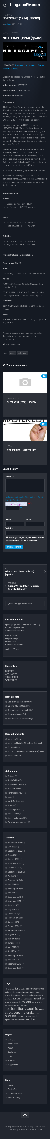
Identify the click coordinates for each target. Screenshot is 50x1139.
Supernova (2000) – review (21, 402)
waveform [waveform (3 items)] (21, 1019)
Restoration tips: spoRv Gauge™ (21, 718)
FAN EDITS (9, 671)
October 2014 (13, 926)
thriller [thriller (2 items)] (26, 1016)
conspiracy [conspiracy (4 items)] (29, 992)
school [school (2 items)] (27, 1009)
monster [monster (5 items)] (26, 1002)
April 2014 (12, 951)
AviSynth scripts (14, 789)
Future (41, 65)
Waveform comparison (17, 822)
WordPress (24, 1129)
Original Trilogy (11, 638)
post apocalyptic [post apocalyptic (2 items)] (22, 1005)
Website (9, 528)
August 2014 (13, 934)
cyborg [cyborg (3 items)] (38, 992)
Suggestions (13, 1065)
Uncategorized (14, 810)
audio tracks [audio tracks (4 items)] (31, 989)
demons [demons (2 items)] (7, 995)
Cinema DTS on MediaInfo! (19, 706)
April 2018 (12, 876)
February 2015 (14, 918)
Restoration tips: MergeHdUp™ (20, 710)
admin (8, 24)
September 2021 (15, 872)
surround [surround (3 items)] (35, 1013)
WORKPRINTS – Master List (22, 450)
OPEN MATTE (11, 674)
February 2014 (14, 955)
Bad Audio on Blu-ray (14, 644)
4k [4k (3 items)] (6, 989)
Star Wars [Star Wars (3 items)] (9, 1013)
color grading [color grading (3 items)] (10, 992)
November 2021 (14, 863)
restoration (22, 353)
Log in (10, 1085)
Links (10, 1056)
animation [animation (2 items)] (22, 989)
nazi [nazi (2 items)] (32, 1002)
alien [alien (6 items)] (16, 988)
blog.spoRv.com (25, 4)
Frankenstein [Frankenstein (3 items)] (26, 995)
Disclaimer (12, 1052)
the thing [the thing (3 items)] (19, 1016)
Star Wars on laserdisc (14, 631)
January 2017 (13, 893)
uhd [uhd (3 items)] (37, 1016)
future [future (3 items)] (33, 995)
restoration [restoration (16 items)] (14, 1008)
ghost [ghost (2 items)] (7, 999)
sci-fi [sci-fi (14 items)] (33, 1008)
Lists (9, 446)
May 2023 (12, 847)
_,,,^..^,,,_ (11, 1039)
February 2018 (14, 880)
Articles (11, 776)
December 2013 (14, 964)
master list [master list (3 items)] (17, 1002)
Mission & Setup (10, 68)
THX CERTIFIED (11, 677)
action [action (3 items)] (10, 989)
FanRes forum (11, 635)
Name (8, 519)
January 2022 (13, 859)
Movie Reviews (14, 398)
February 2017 (14, 889)
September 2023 (15, 842)
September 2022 (15, 851)
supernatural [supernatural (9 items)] (23, 1012)
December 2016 (14, 897)
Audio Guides (13, 780)
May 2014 (12, 947)
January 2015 (13, 922)
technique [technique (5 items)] (10, 1015)
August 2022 (13, 855)
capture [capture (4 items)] (40, 989)
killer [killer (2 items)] (21, 999)
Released (19, 65)
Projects (7, 15)
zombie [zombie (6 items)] (30, 1019)
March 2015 (13, 914)
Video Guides (13, 814)
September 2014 (15, 930)
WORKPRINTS (11, 680)
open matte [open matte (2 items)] (38, 1002)
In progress (31, 65)
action (12, 353)
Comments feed (15, 1093)
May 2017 (12, 884)
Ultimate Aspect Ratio (14, 628)
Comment (9, 477)
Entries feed (13, 1089)
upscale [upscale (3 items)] (8, 1019)
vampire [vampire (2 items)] (14, 1020)
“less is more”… (14, 1044)
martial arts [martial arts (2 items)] (9, 1002)
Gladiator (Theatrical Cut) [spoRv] (30, 743)
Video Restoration (15, 818)
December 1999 (14, 968)
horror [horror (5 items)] (16, 998)
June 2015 (12, 905)
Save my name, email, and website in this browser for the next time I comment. (24, 539)
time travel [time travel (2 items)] (31, 1016)
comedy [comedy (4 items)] (20, 992)
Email (29, 519)
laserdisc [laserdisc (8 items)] (39, 998)
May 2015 (12, 909)
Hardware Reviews (15, 793)
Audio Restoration (15, 784)
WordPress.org (14, 1098)
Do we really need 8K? (17, 714)
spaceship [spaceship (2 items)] (40, 1009)
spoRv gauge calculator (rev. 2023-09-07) (22, 625)
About (18, 739)
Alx (40, 1129)
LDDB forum (10, 641)
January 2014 (13, 960)
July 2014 (12, 939)
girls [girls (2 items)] (10, 999)
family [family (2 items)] (18, 995)
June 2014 (12, 943)
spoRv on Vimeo (12, 649)
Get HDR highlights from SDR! (20, 702)
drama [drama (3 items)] (13, 995)
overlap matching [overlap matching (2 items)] (10, 1005)
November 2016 (14, 901)
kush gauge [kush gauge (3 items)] (27, 999)
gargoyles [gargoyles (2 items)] (39, 995)
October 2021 (13, 868)
